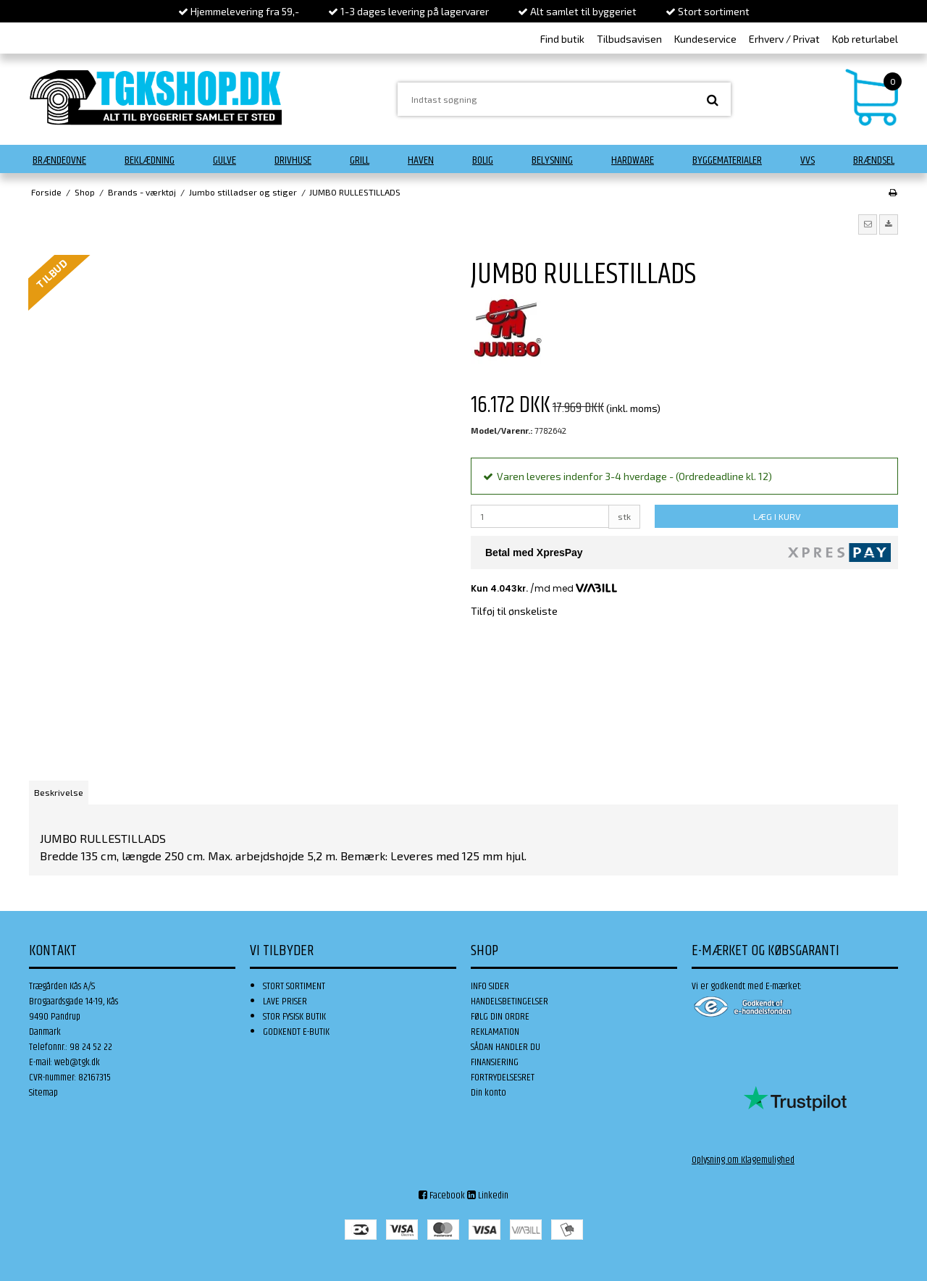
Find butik (562, 39)
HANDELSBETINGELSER (509, 1001)
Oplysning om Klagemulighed (743, 1160)
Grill (359, 160)
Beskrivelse (58, 792)
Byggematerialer (727, 160)
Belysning (552, 160)
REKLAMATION (495, 1032)
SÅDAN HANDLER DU (505, 1047)
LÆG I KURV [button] (776, 516)
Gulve (224, 160)
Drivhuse (292, 160)
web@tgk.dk (77, 1062)
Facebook (442, 1196)
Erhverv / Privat (784, 39)
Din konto (488, 1093)
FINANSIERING (495, 1062)
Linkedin (487, 1196)
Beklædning (150, 160)
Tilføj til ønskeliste (514, 611)
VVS (807, 160)
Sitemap (43, 1093)
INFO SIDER (490, 986)
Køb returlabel (865, 39)
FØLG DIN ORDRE (500, 1017)
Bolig (482, 160)
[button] (867, 224)
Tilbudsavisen (629, 39)
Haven (421, 160)
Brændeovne (59, 160)
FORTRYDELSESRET (502, 1077)
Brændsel (873, 160)
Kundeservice (705, 39)
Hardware (632, 160)
